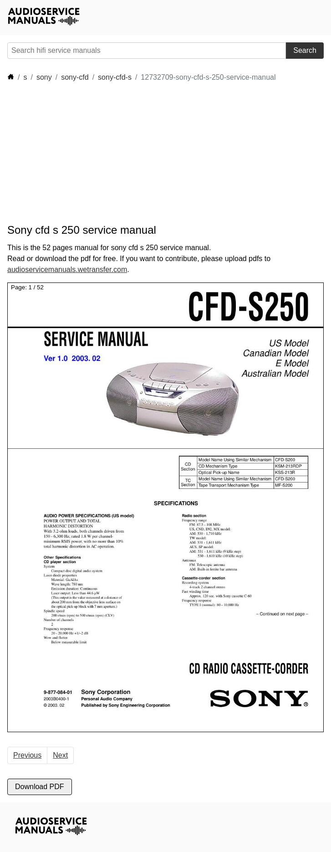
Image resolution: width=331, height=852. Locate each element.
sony (44, 77)
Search (304, 50)
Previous (27, 755)
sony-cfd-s (115, 77)
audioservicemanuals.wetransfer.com (67, 269)
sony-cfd (74, 77)
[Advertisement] (89, 153)
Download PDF (39, 786)
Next (60, 755)
